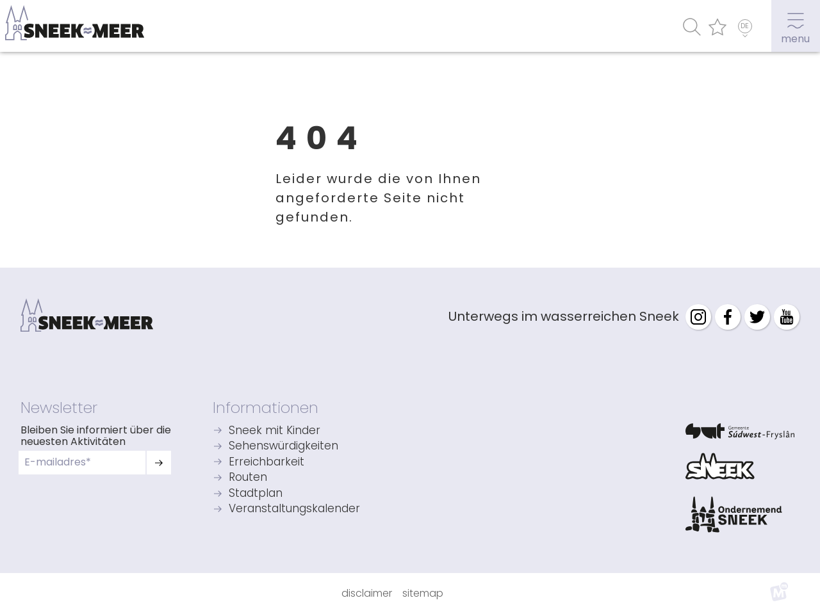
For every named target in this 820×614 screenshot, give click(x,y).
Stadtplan (256, 494)
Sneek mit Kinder (274, 431)
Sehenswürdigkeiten (283, 446)
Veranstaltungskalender (294, 509)
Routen (248, 478)
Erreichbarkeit (266, 462)
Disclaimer (366, 593)
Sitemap (422, 593)
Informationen (265, 407)
